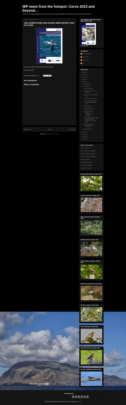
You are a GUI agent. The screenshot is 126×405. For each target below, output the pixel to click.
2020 (84, 79)
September (87, 129)
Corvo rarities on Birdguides (88, 151)
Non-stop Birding (85, 159)
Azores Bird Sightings (86, 165)
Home (50, 129)
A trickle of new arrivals (90, 98)
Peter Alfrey (85, 60)
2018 (84, 132)
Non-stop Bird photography (88, 153)
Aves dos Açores (85, 148)
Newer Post (27, 129)
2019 (84, 82)
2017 (84, 134)
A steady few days (89, 108)
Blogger (79, 401)
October (86, 86)
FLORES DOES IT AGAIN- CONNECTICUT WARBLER (89, 113)
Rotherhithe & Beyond (87, 162)
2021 (84, 77)
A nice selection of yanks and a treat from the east (90, 102)
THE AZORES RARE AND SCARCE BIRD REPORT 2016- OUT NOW (91, 120)
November (87, 84)
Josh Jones (85, 57)
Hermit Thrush (87, 106)
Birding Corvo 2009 (86, 168)
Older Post (72, 129)
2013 (84, 139)
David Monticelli (86, 54)
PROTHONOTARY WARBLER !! (89, 125)
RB (83, 63)
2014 (84, 137)
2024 (84, 72)
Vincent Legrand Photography (89, 156)
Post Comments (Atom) (53, 133)
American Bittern (88, 88)
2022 (84, 74)
